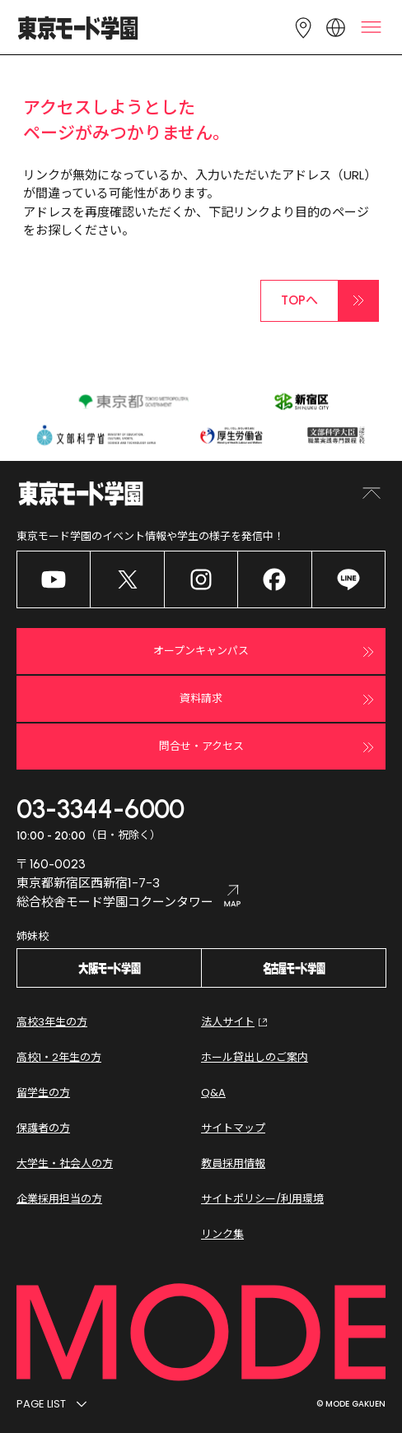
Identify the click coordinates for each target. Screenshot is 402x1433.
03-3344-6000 (100, 809)
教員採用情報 (233, 1163)
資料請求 (279, 700)
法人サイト (236, 1022)
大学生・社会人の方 (64, 1163)
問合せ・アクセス (269, 747)
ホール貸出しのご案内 (254, 1057)
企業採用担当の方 (59, 1199)
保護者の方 (43, 1128)
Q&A (213, 1092)
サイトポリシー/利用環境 (262, 1199)
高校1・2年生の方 (58, 1057)
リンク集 (222, 1234)
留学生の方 (43, 1092)
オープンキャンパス (265, 652)
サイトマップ (233, 1128)
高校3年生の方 (51, 1022)
